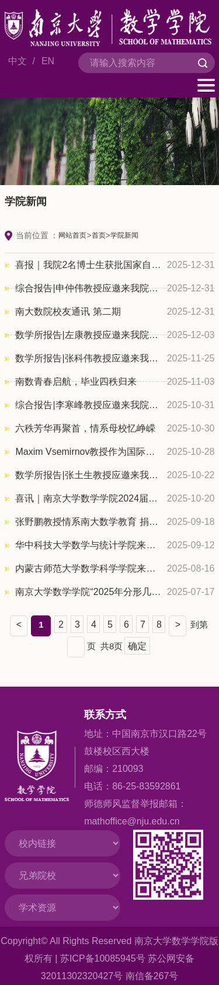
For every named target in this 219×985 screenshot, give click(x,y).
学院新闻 (124, 235)
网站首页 (72, 235)
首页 (99, 235)
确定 (137, 646)
